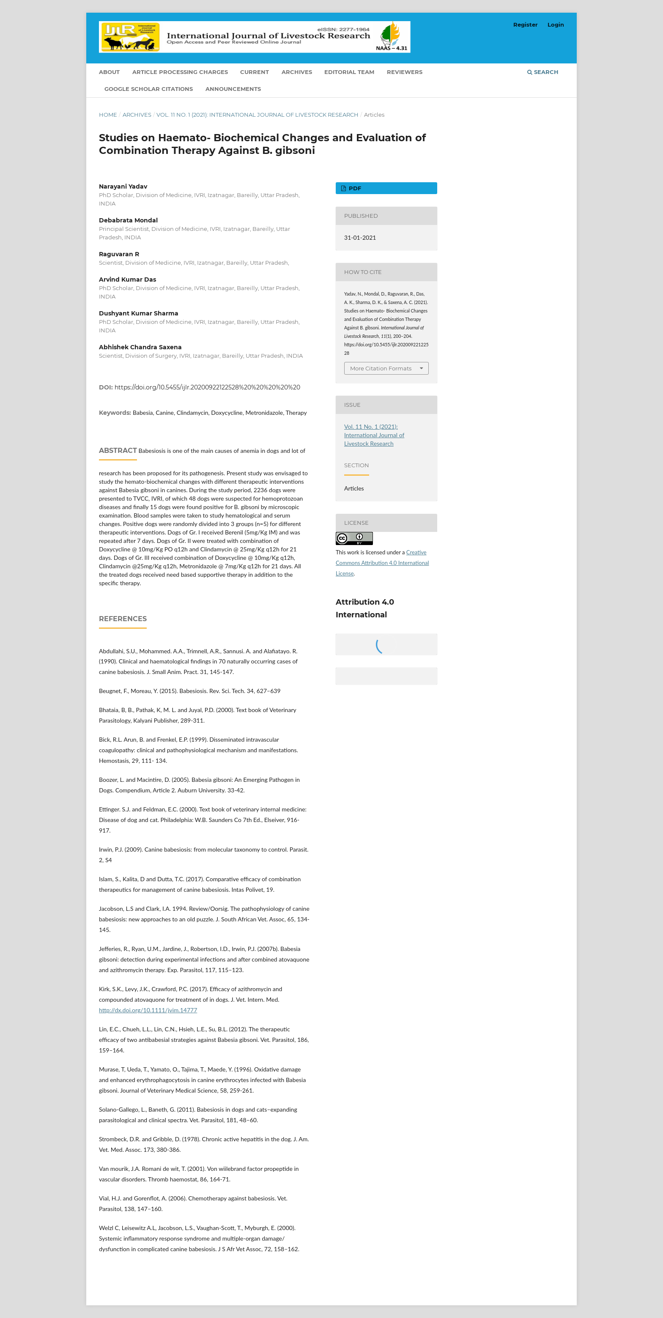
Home (108, 114)
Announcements (233, 88)
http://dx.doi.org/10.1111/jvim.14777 (148, 1010)
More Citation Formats (380, 368)
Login (556, 24)
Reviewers (404, 72)
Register (525, 24)
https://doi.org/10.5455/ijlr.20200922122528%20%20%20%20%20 (207, 387)
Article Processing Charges (180, 72)
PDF (354, 188)
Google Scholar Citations (148, 88)
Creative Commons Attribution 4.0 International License (382, 563)
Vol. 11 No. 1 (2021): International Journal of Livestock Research (257, 114)
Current (254, 72)
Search (543, 72)
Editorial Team (349, 72)
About (109, 72)
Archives (297, 72)
